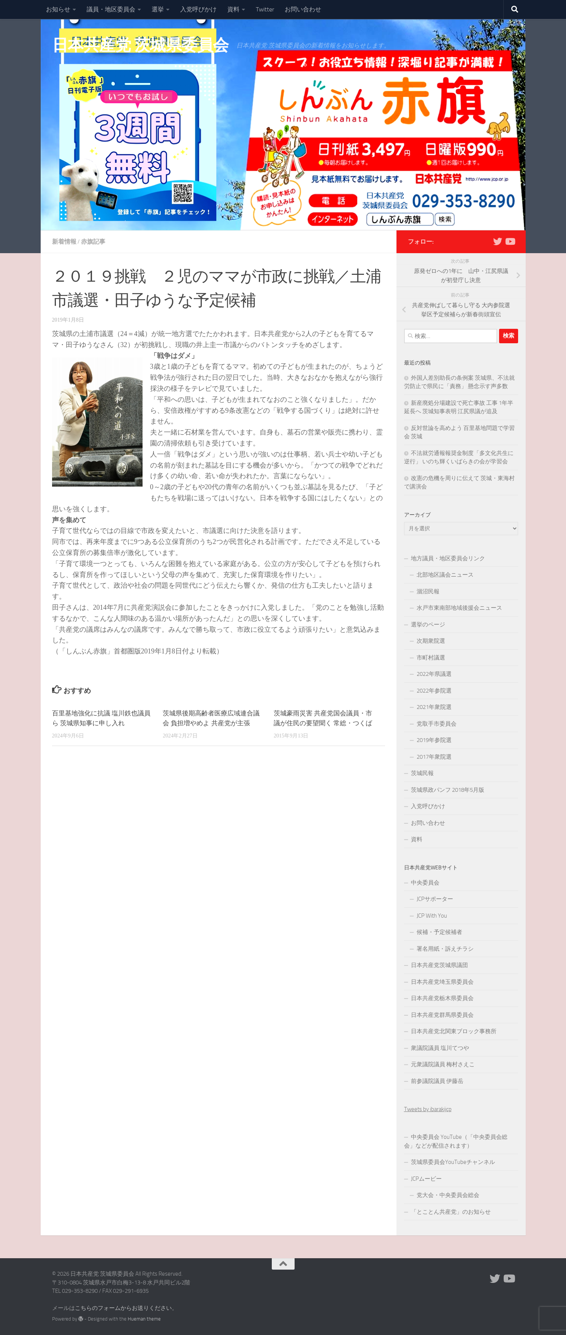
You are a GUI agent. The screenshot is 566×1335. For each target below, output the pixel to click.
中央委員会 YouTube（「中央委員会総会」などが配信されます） (455, 1141)
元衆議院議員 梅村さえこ (443, 1064)
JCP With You (432, 915)
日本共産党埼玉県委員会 (442, 981)
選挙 (158, 9)
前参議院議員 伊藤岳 (437, 1081)
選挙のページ (428, 624)
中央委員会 (425, 882)
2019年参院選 (434, 740)
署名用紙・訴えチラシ (445, 948)
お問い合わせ (303, 9)
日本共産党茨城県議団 (439, 965)
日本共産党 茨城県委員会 (140, 45)
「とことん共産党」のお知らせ (451, 1211)
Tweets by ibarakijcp (428, 1109)
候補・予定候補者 (439, 932)
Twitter (265, 9)
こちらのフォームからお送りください (123, 1308)
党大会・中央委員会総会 (448, 1195)
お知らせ (58, 9)
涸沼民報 (428, 591)
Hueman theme (144, 1319)
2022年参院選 (434, 690)
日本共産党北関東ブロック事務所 (453, 1031)
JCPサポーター (435, 899)
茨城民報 (422, 773)
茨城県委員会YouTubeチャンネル (453, 1162)
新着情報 (64, 241)
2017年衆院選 (434, 756)
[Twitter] (497, 241)
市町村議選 (431, 657)
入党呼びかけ (198, 9)
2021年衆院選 (434, 707)
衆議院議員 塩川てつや (440, 1048)
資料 (233, 9)
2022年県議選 (434, 674)
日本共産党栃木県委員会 (442, 998)
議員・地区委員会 (111, 9)
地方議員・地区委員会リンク (448, 558)
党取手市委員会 (437, 723)
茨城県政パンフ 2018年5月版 (447, 789)
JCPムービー (426, 1178)
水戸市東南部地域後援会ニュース (459, 607)
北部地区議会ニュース (445, 574)
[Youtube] (509, 241)
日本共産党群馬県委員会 (442, 1015)
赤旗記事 (93, 241)
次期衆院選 (431, 640)
